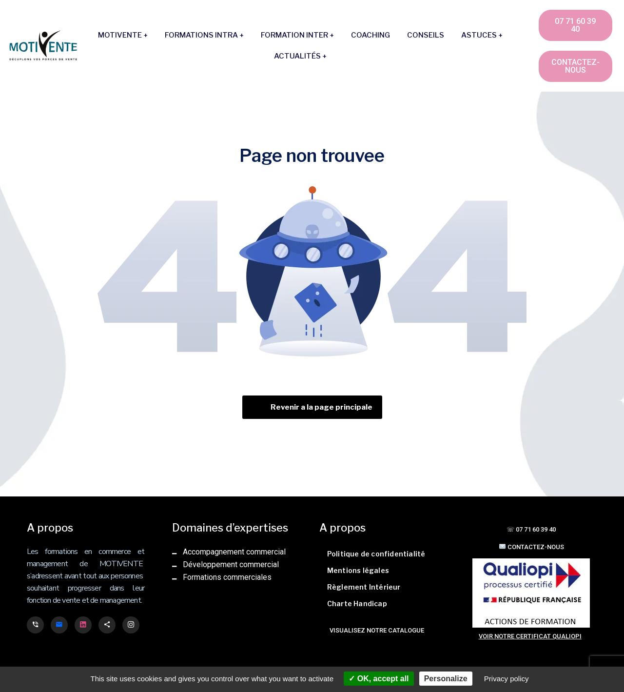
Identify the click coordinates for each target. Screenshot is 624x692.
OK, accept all (379, 678)
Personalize (446, 678)
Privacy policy (506, 678)
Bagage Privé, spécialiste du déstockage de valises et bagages (42, 635)
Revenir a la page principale (321, 407)
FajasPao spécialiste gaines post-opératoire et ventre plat (41, 634)
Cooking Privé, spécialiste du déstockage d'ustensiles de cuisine (42, 636)
